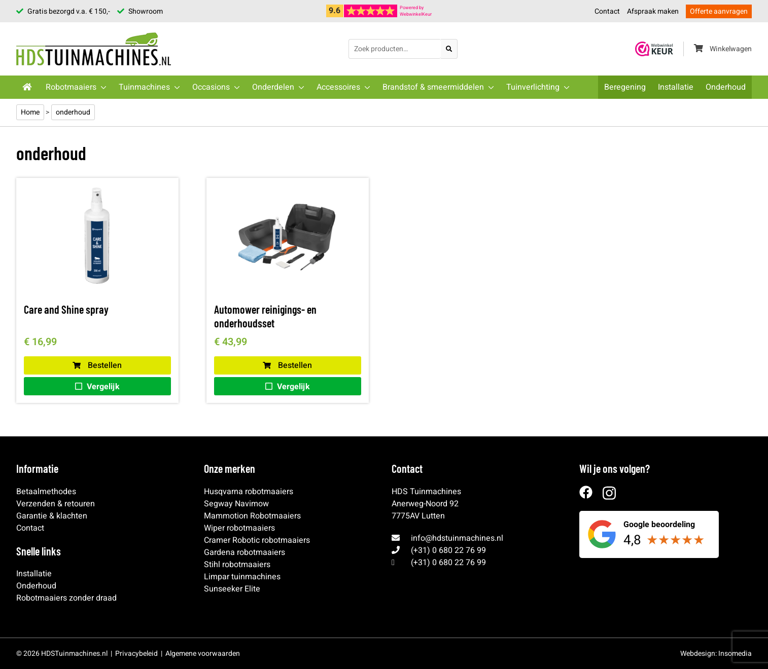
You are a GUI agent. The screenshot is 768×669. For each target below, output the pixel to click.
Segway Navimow (236, 504)
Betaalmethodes (46, 492)
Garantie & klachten (51, 516)
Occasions (211, 87)
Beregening (625, 87)
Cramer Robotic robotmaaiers (257, 540)
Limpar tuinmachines (242, 577)
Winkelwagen (723, 49)
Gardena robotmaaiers (244, 552)
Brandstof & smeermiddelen (433, 87)
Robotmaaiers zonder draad (66, 598)
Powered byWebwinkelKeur (416, 11)
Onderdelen (273, 87)
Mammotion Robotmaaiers (252, 516)
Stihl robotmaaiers (237, 565)
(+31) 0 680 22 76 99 (448, 550)
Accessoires (338, 87)
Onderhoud (726, 87)
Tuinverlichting (533, 87)
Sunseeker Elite (232, 589)
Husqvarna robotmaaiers (248, 492)
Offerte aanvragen (719, 11)
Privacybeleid (136, 653)
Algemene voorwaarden (202, 653)
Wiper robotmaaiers (239, 528)
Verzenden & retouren (55, 504)
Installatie (675, 87)
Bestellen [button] (97, 365)
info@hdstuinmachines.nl (457, 538)
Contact (607, 11)
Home (30, 112)
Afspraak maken (653, 11)
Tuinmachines (144, 87)
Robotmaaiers (71, 87)
